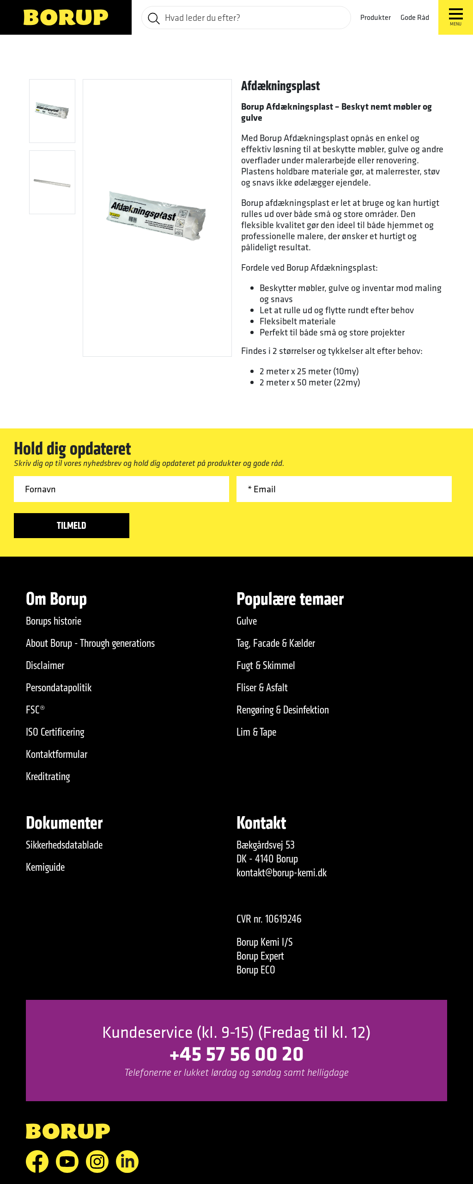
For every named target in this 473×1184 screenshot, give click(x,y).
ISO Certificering (55, 732)
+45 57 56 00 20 (236, 1053)
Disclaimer (45, 665)
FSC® (35, 710)
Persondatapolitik (58, 687)
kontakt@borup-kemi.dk (281, 873)
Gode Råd (414, 17)
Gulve (246, 621)
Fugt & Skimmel (265, 665)
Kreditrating (48, 776)
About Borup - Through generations (90, 643)
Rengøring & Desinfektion (282, 710)
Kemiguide (45, 867)
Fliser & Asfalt (262, 687)
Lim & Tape (256, 732)
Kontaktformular (56, 754)
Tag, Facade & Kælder (275, 643)
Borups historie (53, 621)
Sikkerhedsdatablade (64, 845)
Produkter (375, 17)
